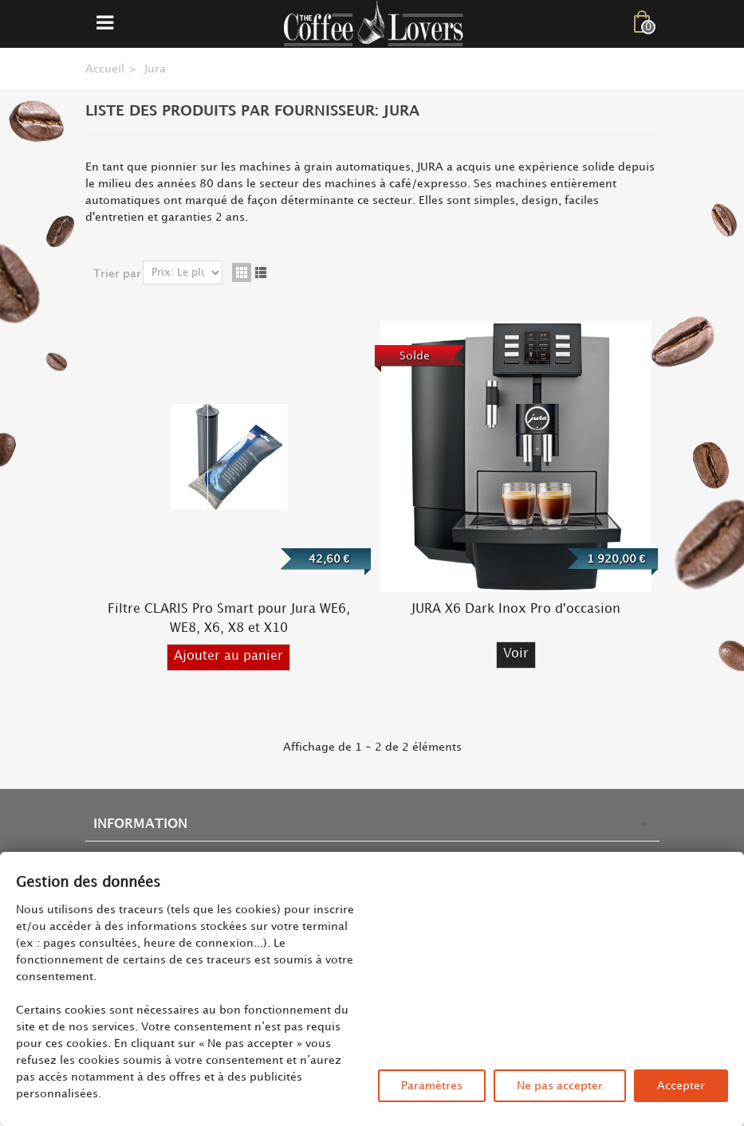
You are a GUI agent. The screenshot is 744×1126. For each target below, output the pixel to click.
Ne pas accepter (560, 1086)
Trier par (117, 274)
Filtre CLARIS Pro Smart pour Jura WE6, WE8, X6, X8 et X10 (229, 619)
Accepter (681, 1086)
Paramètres (432, 1086)
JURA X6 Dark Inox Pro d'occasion (515, 609)
